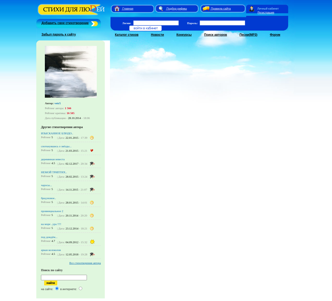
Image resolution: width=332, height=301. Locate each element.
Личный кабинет (268, 8)
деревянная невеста (53, 159)
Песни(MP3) (248, 35)
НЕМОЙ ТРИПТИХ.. (54, 172)
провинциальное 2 (52, 211)
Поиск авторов (215, 35)
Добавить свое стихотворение (65, 23)
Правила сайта (221, 8)
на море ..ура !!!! (51, 224)
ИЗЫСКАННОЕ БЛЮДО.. (57, 133)
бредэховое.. (48, 198)
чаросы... (46, 185)
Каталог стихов (127, 35)
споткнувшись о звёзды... (56, 146)
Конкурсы (184, 35)
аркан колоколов (51, 249)
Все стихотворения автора (85, 262)
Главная (127, 8)
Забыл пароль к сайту (59, 34)
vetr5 (57, 103)
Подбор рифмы (177, 8)
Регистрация (266, 12)
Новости (157, 35)
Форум (275, 35)
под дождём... (49, 237)
